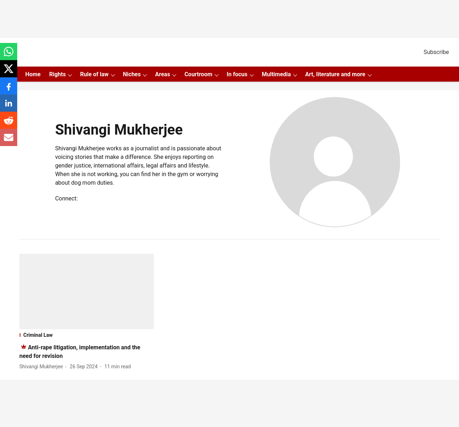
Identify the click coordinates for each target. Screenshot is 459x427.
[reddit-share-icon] (8, 124)
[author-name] (42, 366)
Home (33, 74)
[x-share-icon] (8, 72)
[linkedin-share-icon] (8, 106)
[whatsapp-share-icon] (8, 55)
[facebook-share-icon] (8, 89)
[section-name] (86, 335)
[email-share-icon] (8, 141)
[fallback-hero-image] (86, 291)
